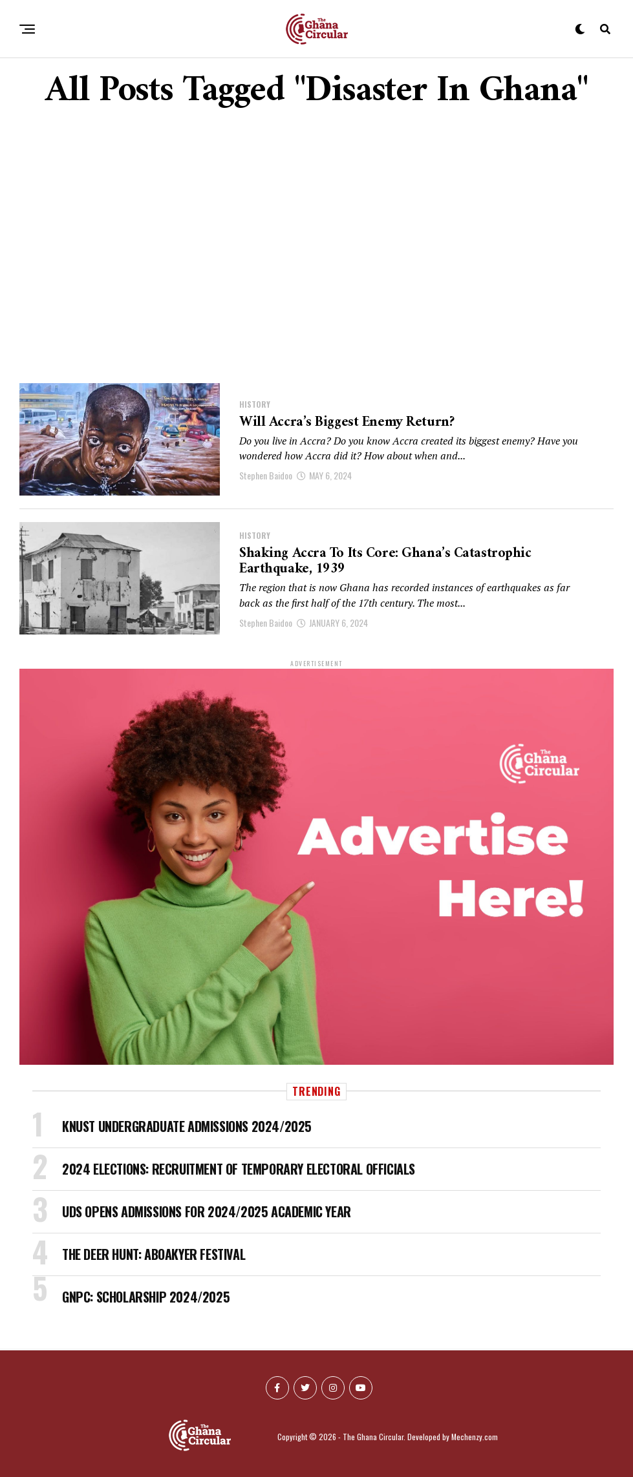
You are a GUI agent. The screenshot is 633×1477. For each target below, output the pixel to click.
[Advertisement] (316, 247)
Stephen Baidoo (265, 476)
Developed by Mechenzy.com (452, 1436)
